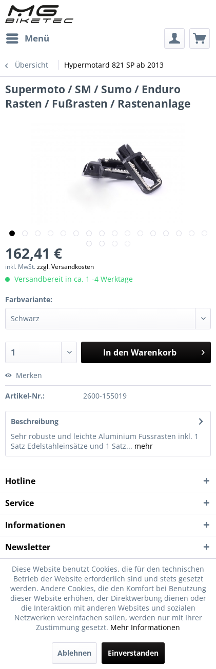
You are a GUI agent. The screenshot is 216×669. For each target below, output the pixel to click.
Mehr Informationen (145, 627)
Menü (27, 37)
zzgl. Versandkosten (65, 266)
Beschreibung (34, 421)
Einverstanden (133, 653)
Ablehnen (74, 653)
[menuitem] (27, 38)
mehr (142, 446)
